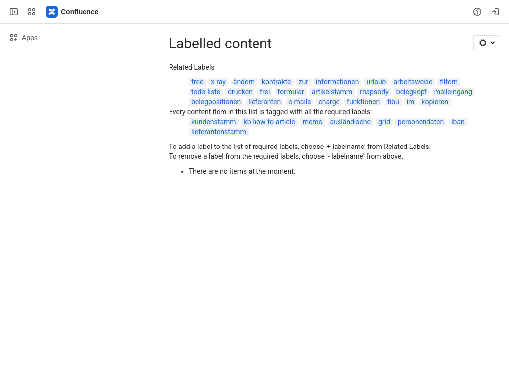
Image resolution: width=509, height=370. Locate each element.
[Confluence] (72, 12)
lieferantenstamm (218, 132)
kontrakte (276, 82)
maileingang (453, 92)
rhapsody (374, 92)
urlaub (376, 82)
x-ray (218, 82)
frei (265, 92)
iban (458, 122)
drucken (240, 92)
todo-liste (205, 92)
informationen (337, 82)
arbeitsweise (412, 82)
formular (290, 92)
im (411, 102)
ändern (243, 82)
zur (303, 82)
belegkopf (411, 92)
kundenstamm (213, 122)
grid (384, 122)
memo (313, 122)
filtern (449, 82)
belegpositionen (216, 102)
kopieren (435, 102)
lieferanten (264, 102)
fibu (393, 102)
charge (328, 102)
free (197, 82)
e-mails (299, 102)
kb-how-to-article (269, 122)
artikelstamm (332, 92)
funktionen (363, 102)
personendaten (421, 122)
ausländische (350, 122)
